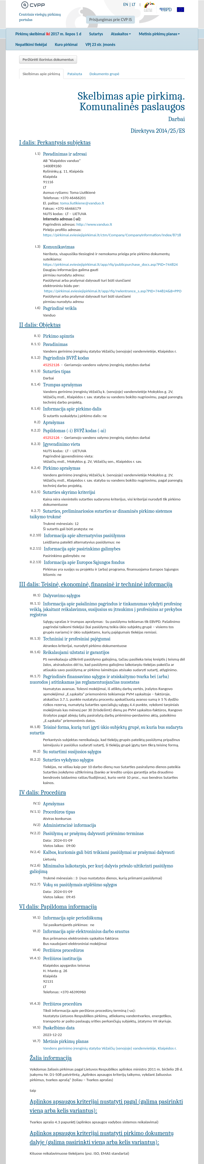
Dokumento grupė (104, 73)
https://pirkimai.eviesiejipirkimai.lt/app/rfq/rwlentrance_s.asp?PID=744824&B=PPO (112, 291)
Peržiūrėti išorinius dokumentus (48, 59)
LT (133, 4)
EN (125, 4)
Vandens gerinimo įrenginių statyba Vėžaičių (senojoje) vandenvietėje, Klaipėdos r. (110, 1048)
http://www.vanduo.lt (94, 224)
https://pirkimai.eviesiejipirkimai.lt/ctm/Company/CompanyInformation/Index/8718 (112, 235)
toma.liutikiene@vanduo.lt (82, 203)
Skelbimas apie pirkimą (41, 73)
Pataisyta (74, 73)
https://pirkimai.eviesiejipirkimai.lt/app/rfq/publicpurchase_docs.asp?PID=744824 (110, 264)
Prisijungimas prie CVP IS (110, 19)
